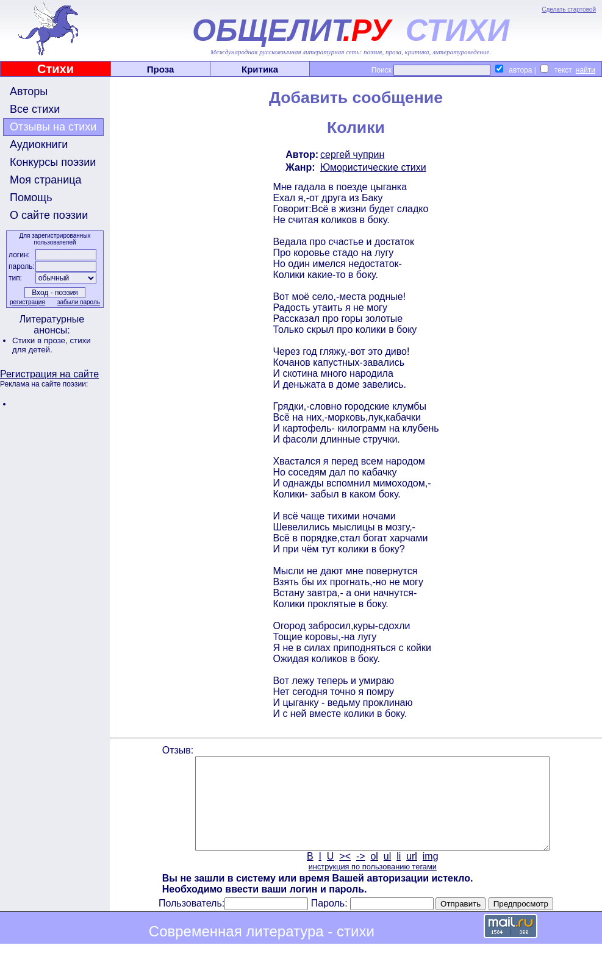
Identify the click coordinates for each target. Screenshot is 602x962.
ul (387, 874)
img (431, 874)
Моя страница (46, 180)
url (411, 874)
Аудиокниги (39, 144)
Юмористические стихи (373, 167)
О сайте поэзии (49, 215)
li (398, 874)
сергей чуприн (352, 154)
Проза (160, 69)
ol (374, 874)
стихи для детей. (51, 345)
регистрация (27, 302)
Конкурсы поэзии (53, 162)
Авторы (29, 91)
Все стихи (35, 109)
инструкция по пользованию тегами (373, 884)
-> (360, 874)
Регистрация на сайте (49, 374)
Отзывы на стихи (53, 127)
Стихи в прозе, (41, 340)
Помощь (31, 197)
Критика (260, 69)
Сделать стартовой (569, 9)
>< (345, 874)
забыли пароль (78, 302)
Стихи (55, 69)
